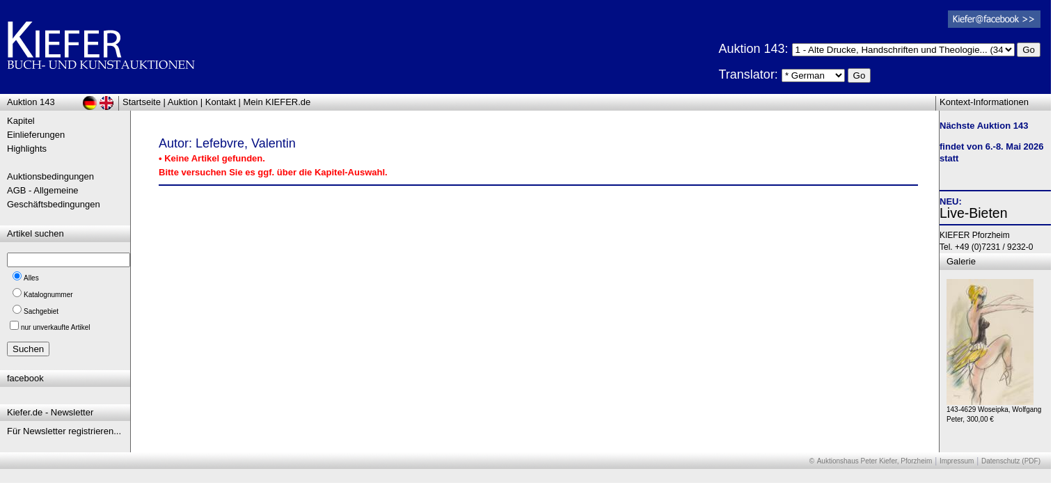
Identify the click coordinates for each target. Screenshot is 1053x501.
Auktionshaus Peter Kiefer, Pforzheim (875, 461)
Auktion (183, 102)
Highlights (27, 148)
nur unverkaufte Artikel (55, 327)
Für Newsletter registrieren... (64, 431)
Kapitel (21, 121)
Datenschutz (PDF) (1010, 461)
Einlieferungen (36, 134)
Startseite (141, 102)
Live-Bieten (974, 213)
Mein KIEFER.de (277, 102)
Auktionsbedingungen (50, 176)
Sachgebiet (41, 311)
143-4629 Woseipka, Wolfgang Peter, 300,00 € (994, 411)
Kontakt (220, 102)
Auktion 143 (31, 102)
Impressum (957, 461)
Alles (31, 278)
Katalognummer (48, 295)
